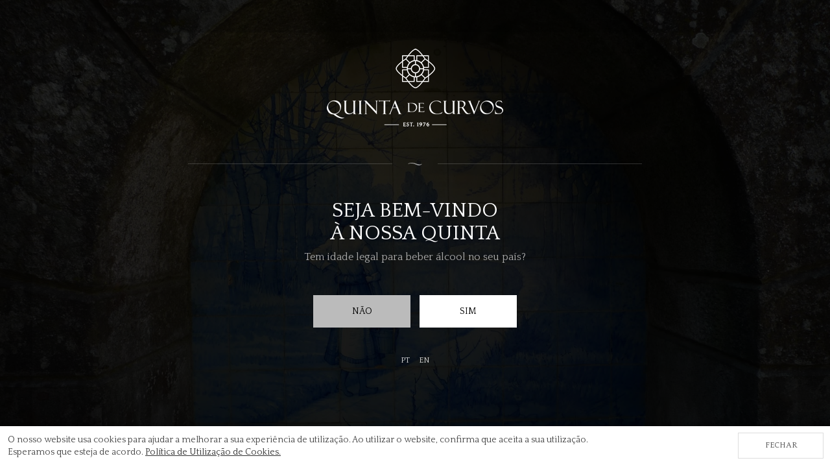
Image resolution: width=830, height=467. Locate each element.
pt (405, 360)
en (424, 360)
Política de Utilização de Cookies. (213, 452)
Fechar (781, 445)
